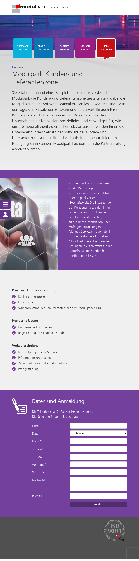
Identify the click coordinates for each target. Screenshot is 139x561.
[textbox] (69, 329)
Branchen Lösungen (43, 48)
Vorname (40, 467)
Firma (37, 428)
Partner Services (64, 48)
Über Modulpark (106, 48)
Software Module (22, 48)
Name (38, 443)
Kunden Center (85, 48)
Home (66, 7)
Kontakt (56, 7)
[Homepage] (30, 11)
